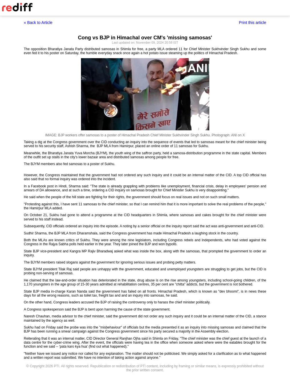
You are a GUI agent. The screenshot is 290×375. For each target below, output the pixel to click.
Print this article (252, 22)
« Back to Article (38, 22)
